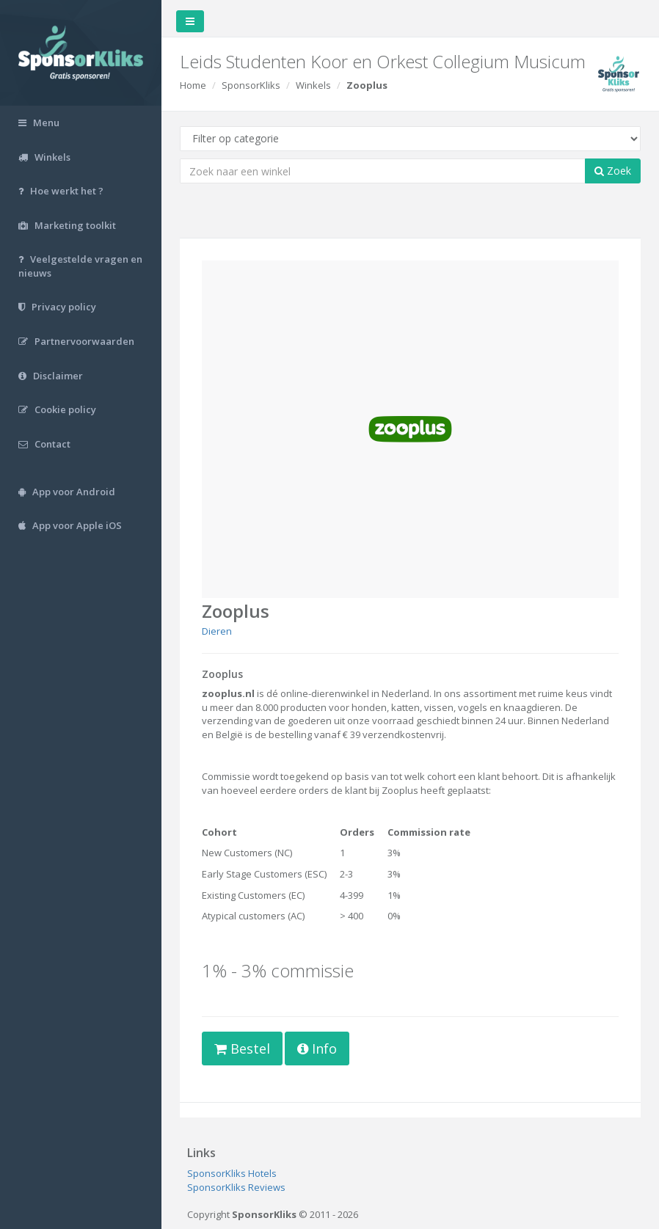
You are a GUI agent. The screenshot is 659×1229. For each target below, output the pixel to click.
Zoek (612, 171)
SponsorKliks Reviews (236, 1187)
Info (317, 1048)
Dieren (217, 631)
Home (193, 85)
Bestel (242, 1048)
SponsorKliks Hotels (232, 1173)
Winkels (313, 85)
